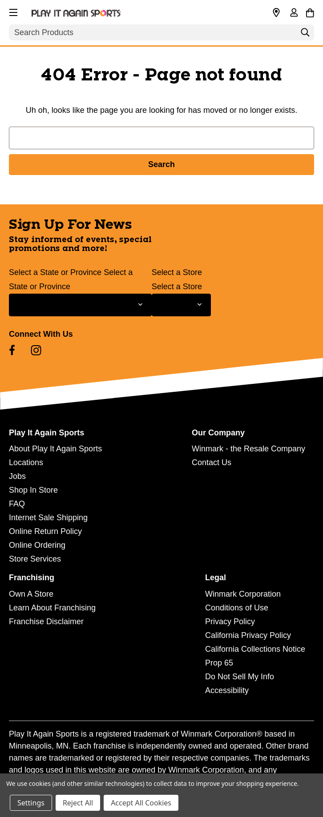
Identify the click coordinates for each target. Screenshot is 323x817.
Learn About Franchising (52, 607)
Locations (26, 462)
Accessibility (227, 690)
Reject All (78, 803)
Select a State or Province (55, 272)
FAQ (17, 503)
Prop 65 (219, 662)
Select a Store (177, 272)
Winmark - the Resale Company (248, 448)
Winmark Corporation (243, 594)
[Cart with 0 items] (310, 11)
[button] (12, 11)
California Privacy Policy (248, 635)
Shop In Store (33, 490)
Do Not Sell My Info (239, 676)
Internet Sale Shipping (48, 517)
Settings (30, 803)
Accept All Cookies (141, 803)
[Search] (305, 34)
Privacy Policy (230, 621)
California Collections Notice (255, 649)
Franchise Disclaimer (46, 621)
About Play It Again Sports (55, 448)
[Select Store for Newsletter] (181, 305)
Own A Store (31, 594)
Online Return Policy (45, 531)
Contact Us (211, 462)
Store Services (35, 558)
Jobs (17, 476)
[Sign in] (293, 13)
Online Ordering (37, 545)
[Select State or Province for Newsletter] (80, 305)
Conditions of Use (236, 607)
